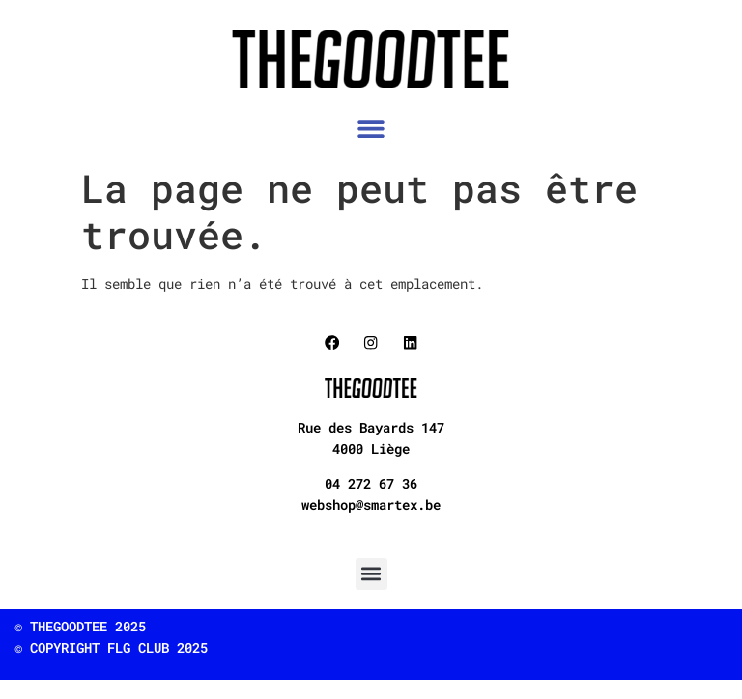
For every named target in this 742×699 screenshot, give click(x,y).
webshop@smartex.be (371, 504)
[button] (371, 129)
